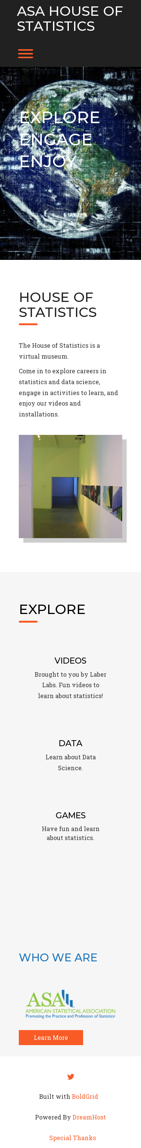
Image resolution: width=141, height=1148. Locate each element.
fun (64, 829)
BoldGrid (85, 1096)
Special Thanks (72, 1138)
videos (82, 685)
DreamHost (89, 1117)
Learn (54, 757)
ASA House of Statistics (70, 18)
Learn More (51, 1037)
